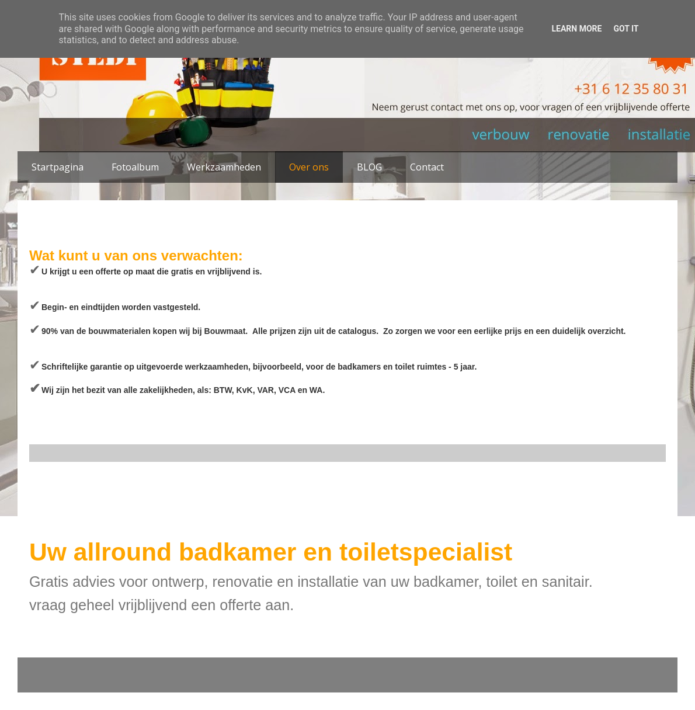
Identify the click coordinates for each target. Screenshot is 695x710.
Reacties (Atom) (117, 511)
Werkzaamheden (224, 167)
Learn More (576, 28)
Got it (625, 28)
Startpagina (58, 167)
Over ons (309, 167)
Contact (427, 167)
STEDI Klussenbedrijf (273, 77)
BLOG (369, 167)
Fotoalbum (135, 167)
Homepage (347, 486)
